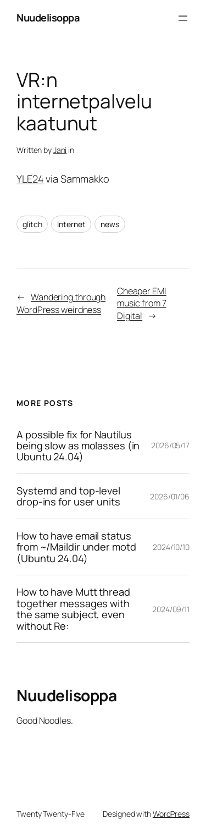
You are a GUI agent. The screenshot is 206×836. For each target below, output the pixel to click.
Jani (60, 150)
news (110, 224)
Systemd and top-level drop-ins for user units (68, 496)
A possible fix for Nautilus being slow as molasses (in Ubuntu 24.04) (78, 446)
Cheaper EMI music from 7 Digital (141, 303)
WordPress (171, 814)
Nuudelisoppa (47, 17)
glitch (32, 224)
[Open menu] (183, 18)
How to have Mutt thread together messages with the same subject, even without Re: (73, 608)
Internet (71, 224)
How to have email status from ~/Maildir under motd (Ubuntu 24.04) (76, 547)
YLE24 (30, 178)
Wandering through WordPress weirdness (60, 303)
